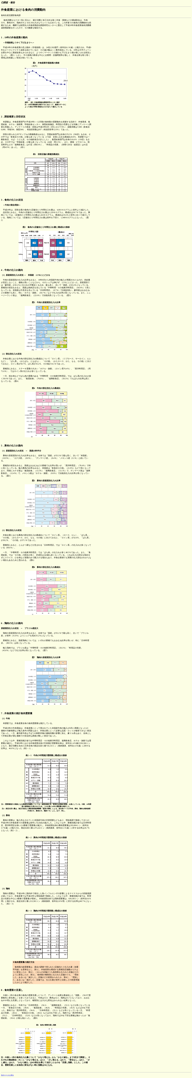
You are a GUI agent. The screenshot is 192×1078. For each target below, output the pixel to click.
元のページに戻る (7, 1075)
